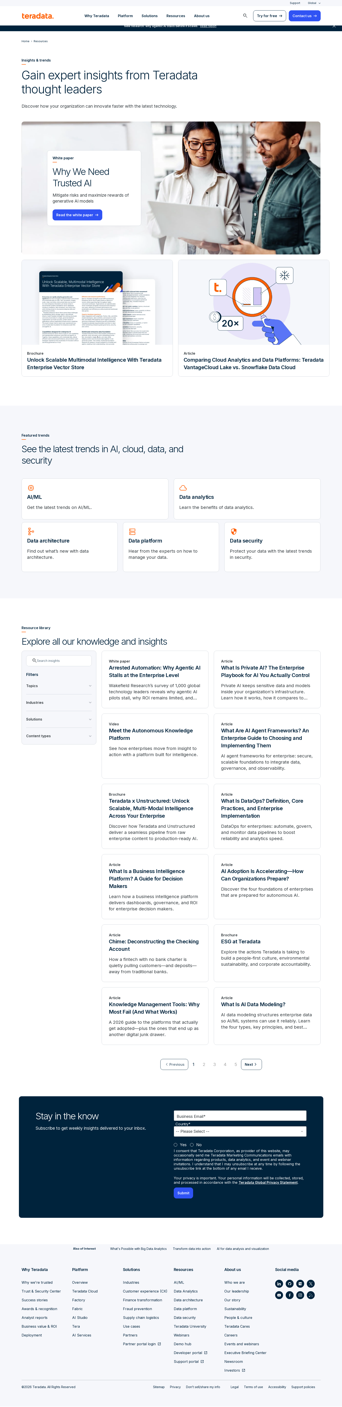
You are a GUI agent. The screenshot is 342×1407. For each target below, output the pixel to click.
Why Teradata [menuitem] (96, 16)
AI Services (81, 1335)
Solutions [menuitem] (150, 16)
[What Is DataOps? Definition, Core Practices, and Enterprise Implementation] (267, 817)
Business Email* (191, 1117)
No (199, 1145)
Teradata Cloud (85, 1291)
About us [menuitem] (202, 16)
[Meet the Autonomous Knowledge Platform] (155, 746)
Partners (130, 1335)
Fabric (77, 1309)
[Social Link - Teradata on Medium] (300, 1284)
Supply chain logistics (141, 1318)
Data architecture (188, 1300)
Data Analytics (186, 1291)
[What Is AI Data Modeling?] (267, 1017)
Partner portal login (139, 1344)
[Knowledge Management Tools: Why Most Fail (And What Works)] (155, 1017)
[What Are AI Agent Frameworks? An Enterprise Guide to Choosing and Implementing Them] (267, 746)
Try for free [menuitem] (267, 16)
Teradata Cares (237, 1327)
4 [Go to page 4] (225, 1065)
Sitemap (159, 1387)
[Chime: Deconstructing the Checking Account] (155, 954)
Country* (183, 1125)
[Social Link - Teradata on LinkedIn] (279, 1284)
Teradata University (190, 1327)
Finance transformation (142, 1300)
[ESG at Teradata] (267, 954)
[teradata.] (38, 16)
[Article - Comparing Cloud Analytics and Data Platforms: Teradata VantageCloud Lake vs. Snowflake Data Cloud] (253, 318)
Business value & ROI (39, 1327)
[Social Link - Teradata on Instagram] (300, 1296)
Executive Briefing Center (245, 1353)
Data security (185, 1318)
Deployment (32, 1335)
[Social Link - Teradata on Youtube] (279, 1296)
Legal (235, 1387)
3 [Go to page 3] (214, 1065)
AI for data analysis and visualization (243, 1249)
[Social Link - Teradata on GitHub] (290, 1284)
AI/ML (179, 1283)
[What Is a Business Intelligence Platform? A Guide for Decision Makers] (155, 887)
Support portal (186, 1362)
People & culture (238, 1318)
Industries (131, 1283)
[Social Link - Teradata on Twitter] (311, 1284)
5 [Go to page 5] (235, 1065)
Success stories (35, 1300)
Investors (232, 1371)
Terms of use (253, 1387)
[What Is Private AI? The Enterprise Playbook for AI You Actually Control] (267, 680)
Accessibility (277, 1387)
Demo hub (182, 1344)
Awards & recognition (39, 1309)
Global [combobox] (312, 3)
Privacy (175, 1387)
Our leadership (236, 1291)
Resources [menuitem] (175, 16)
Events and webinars (241, 1344)
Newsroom (233, 1362)
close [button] (334, 30)
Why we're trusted (37, 1283)
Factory (78, 1300)
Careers (231, 1335)
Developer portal (188, 1353)
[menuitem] (245, 16)
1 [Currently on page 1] (193, 1065)
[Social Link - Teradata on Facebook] (290, 1296)
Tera (76, 1327)
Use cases (131, 1327)
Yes (183, 1145)
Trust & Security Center (41, 1291)
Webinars (181, 1335)
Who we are (234, 1283)
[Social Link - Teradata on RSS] (311, 1296)
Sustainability (235, 1309)
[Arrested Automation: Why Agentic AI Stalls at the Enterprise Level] (155, 680)
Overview (80, 1283)
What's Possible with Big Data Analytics (138, 1249)
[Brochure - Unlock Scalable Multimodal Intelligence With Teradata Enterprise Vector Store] (97, 318)
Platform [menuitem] (125, 16)
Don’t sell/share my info (203, 1387)
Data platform (185, 1309)
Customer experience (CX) (145, 1291)
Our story (232, 1300)
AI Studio (80, 1318)
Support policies (303, 1387)
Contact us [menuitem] (302, 16)
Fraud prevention (137, 1309)
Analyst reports (35, 1318)
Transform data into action (192, 1249)
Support (295, 3)
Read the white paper (74, 215)
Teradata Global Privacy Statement (269, 1183)
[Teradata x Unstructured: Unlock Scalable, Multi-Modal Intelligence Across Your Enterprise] (155, 817)
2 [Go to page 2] (204, 1065)
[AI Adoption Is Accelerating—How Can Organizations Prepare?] (267, 887)
